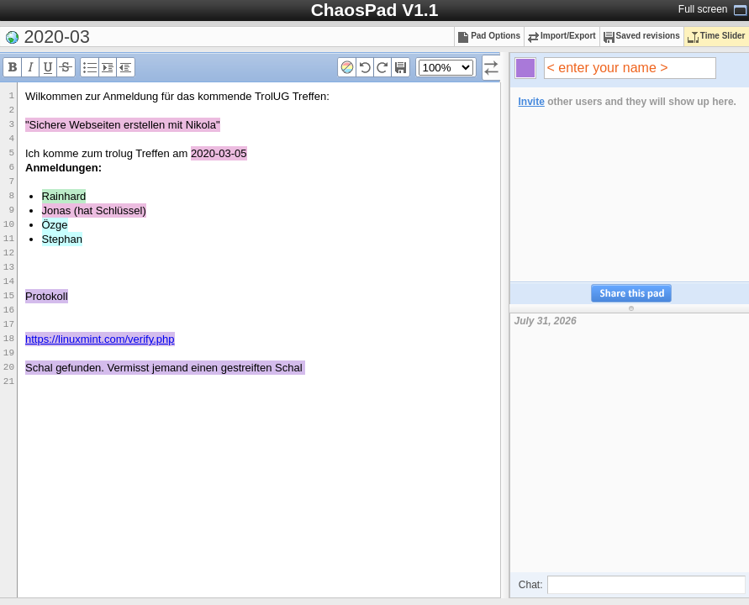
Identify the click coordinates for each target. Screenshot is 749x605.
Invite (532, 102)
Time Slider (717, 35)
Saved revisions (642, 35)
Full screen (703, 9)
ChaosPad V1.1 (375, 9)
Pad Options (489, 35)
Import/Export (562, 35)
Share (631, 293)
